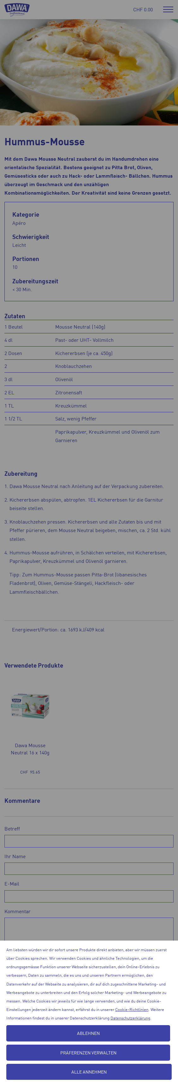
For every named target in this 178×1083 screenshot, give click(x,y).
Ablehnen (88, 1033)
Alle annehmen (89, 1072)
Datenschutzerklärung (130, 1018)
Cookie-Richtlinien (131, 1009)
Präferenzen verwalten (88, 1052)
